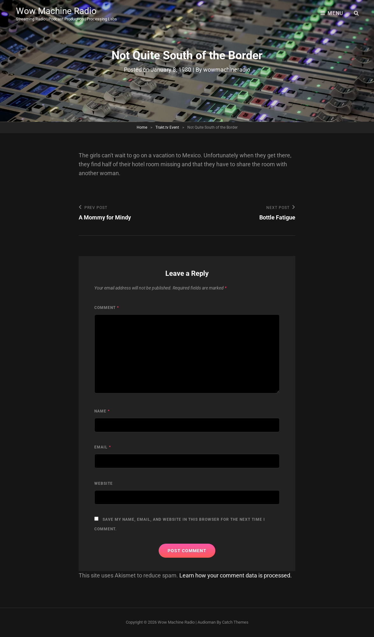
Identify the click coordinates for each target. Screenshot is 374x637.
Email (102, 447)
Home (142, 127)
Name (102, 411)
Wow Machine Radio (56, 11)
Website (103, 483)
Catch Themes (235, 622)
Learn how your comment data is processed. (235, 575)
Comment (106, 307)
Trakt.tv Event (167, 127)
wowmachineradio (226, 69)
